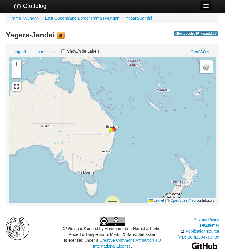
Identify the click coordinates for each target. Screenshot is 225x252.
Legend (20, 51)
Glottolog (30, 6)
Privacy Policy (206, 219)
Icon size (46, 51)
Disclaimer (209, 225)
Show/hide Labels (80, 51)
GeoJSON (201, 51)
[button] (111, 130)
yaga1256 (206, 33)
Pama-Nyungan (24, 18)
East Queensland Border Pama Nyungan (82, 18)
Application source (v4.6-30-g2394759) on (198, 238)
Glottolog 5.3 (74, 228)
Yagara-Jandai (139, 18)
